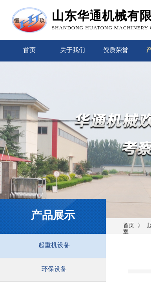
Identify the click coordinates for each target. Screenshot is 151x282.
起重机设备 (54, 245)
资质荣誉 (115, 50)
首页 (29, 50)
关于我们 (72, 50)
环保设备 (54, 269)
